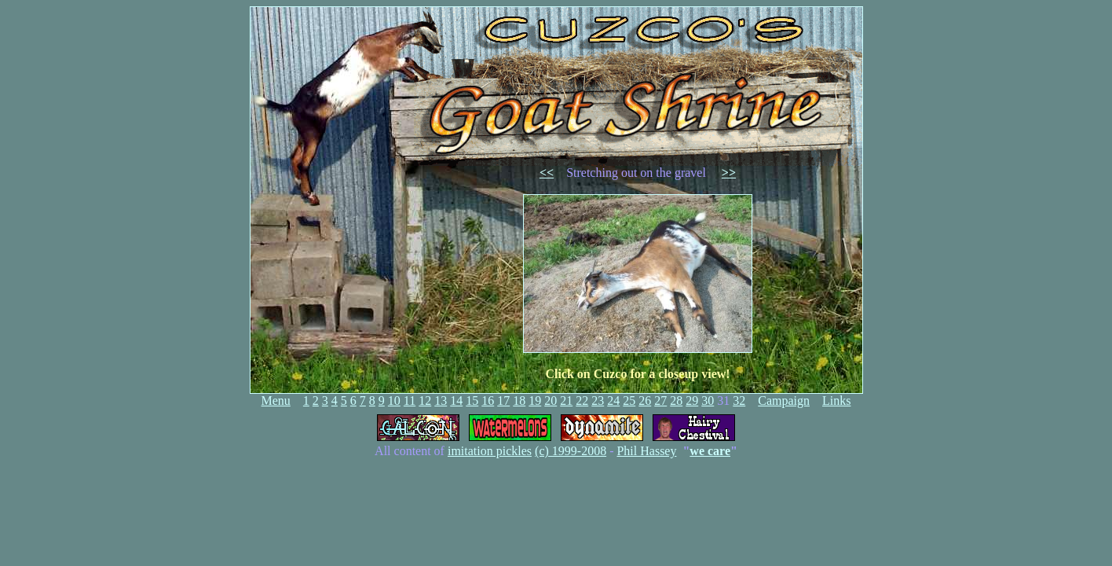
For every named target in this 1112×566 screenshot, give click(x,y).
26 (644, 400)
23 (597, 400)
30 (707, 400)
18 (519, 400)
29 (692, 400)
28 (676, 400)
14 (456, 400)
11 (409, 400)
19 (535, 400)
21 (566, 400)
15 (472, 400)
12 (425, 400)
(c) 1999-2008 (570, 451)
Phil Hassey (646, 451)
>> (729, 172)
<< (547, 172)
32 (739, 400)
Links (836, 400)
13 (440, 400)
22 (582, 400)
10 (394, 400)
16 (487, 400)
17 (503, 400)
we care (710, 451)
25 (629, 400)
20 (550, 400)
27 (660, 400)
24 (613, 400)
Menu (276, 400)
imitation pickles (490, 451)
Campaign (784, 400)
